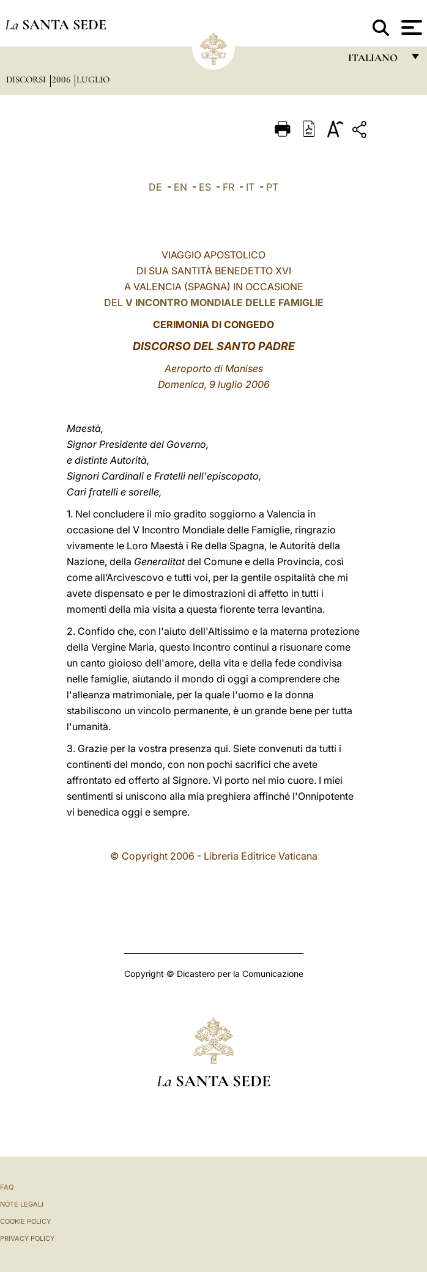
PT (272, 187)
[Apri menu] (410, 27)
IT (250, 187)
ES (205, 187)
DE (155, 187)
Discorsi (27, 79)
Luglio (93, 79)
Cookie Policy (25, 1221)
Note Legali (21, 1204)
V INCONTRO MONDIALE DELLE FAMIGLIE (224, 302)
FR (228, 187)
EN (180, 187)
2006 (62, 79)
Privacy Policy (27, 1238)
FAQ (6, 1187)
